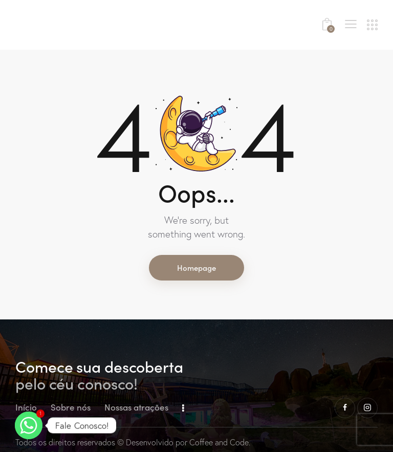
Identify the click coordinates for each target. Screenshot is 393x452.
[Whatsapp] (28, 425)
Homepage (196, 267)
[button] (351, 24)
